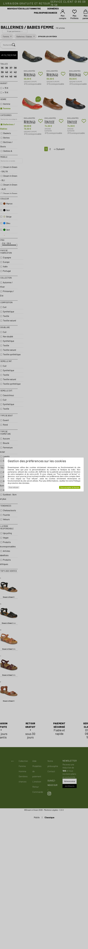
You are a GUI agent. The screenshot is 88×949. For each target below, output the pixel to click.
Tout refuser (13, 487)
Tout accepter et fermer (69, 487)
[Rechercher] (13, 44)
